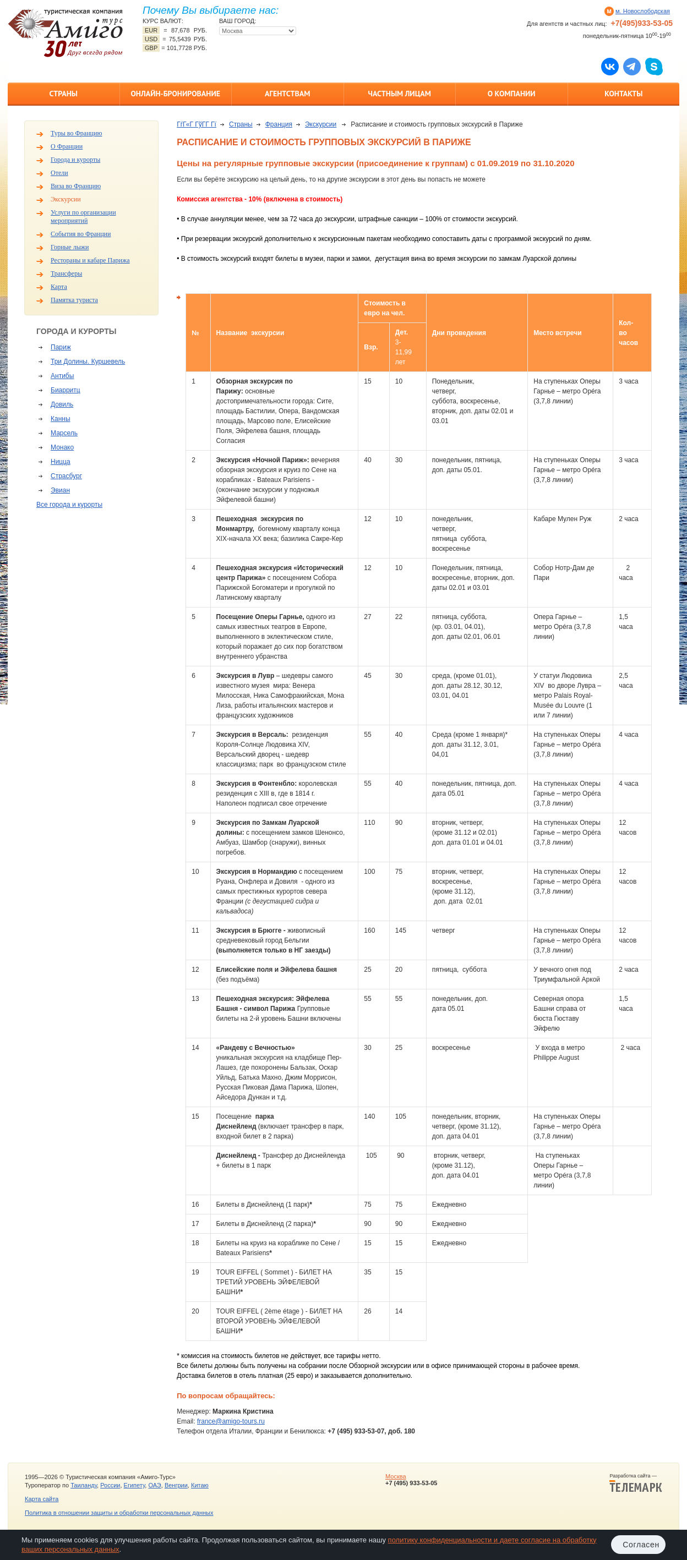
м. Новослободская (642, 11)
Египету (134, 1485)
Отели (59, 173)
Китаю (200, 1485)
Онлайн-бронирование (175, 93)
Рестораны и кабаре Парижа (90, 260)
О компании (512, 93)
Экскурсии (66, 199)
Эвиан (60, 490)
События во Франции (81, 234)
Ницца (60, 462)
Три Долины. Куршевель (88, 361)
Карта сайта (41, 1499)
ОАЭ (154, 1485)
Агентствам (287, 93)
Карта (59, 287)
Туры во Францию (76, 133)
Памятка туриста (74, 300)
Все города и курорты (69, 504)
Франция (278, 124)
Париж (61, 347)
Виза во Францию (76, 186)
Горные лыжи (70, 247)
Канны (60, 419)
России (110, 1485)
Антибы (62, 376)
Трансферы (66, 273)
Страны (64, 93)
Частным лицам (399, 93)
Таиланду (83, 1485)
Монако (62, 447)
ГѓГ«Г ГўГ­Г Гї (196, 124)
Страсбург (66, 476)
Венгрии (176, 1485)
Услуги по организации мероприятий (83, 217)
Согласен (641, 1544)
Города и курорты (75, 159)
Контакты (623, 93)
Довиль (62, 404)
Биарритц (65, 390)
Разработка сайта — (635, 1483)
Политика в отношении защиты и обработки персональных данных (119, 1512)
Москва (395, 1476)
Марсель (64, 433)
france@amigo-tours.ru (231, 1421)
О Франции (67, 146)
